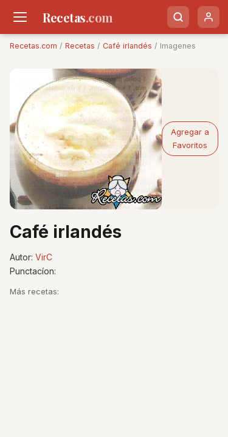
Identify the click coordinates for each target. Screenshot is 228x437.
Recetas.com (33, 45)
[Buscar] (178, 17)
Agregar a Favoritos (190, 138)
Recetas (80, 45)
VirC (43, 257)
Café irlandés (127, 45)
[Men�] (20, 17)
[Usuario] (208, 17)
